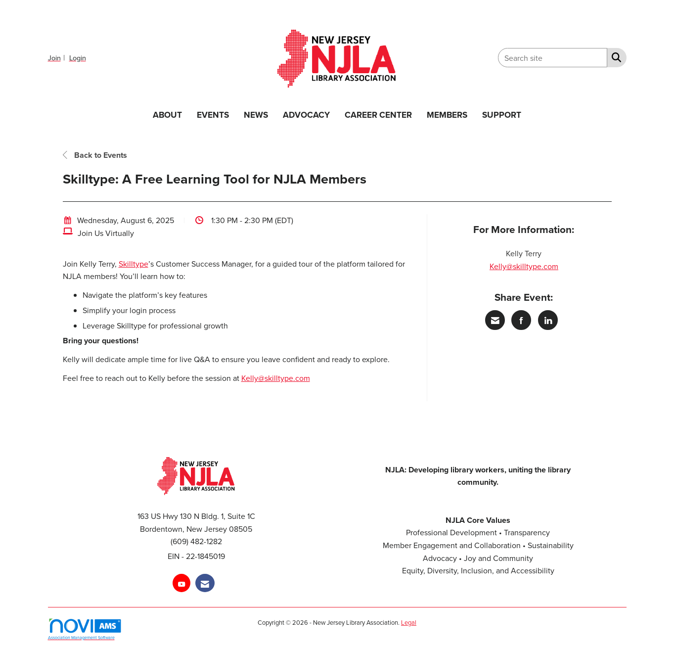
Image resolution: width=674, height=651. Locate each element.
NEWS (256, 114)
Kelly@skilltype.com (275, 377)
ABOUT (167, 114)
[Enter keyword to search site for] (552, 57)
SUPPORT (501, 114)
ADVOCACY (306, 114)
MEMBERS (447, 114)
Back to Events (95, 155)
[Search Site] (614, 57)
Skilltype (133, 263)
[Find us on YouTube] (181, 583)
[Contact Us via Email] (205, 583)
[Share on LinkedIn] (548, 320)
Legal (408, 622)
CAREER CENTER (378, 114)
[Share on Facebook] (521, 320)
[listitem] (57, 57)
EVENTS (213, 114)
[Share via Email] (495, 320)
